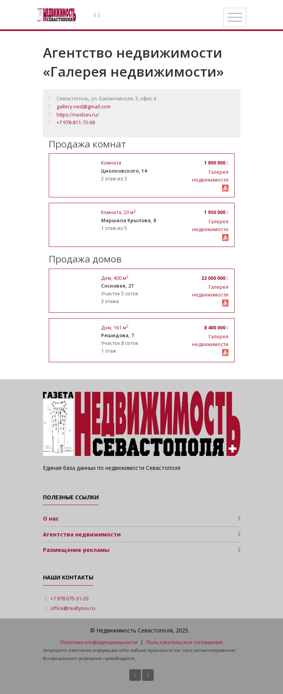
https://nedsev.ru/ (78, 114)
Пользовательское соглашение (184, 642)
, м (114, 278)
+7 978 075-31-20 (69, 598)
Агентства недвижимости (82, 534)
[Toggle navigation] (234, 17)
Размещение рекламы (76, 549)
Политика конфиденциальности (98, 642)
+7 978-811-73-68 (76, 122)
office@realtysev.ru (72, 608)
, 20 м (118, 212)
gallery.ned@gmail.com (84, 106)
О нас (51, 518)
